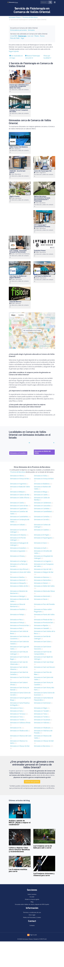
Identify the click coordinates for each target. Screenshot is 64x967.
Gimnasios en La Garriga (18, 561)
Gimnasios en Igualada (17, 551)
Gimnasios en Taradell (41, 711)
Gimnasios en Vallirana (41, 723)
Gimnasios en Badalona (41, 484)
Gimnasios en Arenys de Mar (19, 479)
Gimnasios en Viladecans (42, 728)
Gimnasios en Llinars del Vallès (20, 572)
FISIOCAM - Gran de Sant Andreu (17, 171)
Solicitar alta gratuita (32, 782)
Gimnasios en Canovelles (42, 506)
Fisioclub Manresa (15, 302)
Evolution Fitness (40, 250)
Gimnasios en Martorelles (42, 580)
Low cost (30, 36)
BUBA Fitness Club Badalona (19, 147)
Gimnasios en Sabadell (41, 628)
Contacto (32, 925)
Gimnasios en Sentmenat (42, 703)
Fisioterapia (22, 36)
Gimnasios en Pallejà (17, 615)
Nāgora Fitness (14, 196)
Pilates (36, 36)
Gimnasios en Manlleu (17, 577)
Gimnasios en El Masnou (18, 535)
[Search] (44, 2)
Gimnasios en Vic (15, 728)
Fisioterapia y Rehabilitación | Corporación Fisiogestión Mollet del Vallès (19, 86)
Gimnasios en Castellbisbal (43, 511)
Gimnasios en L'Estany (17, 556)
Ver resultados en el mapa (32, 330)
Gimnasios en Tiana (40, 714)
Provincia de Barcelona (30, 17)
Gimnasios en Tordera (41, 717)
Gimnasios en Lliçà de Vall (42, 569)
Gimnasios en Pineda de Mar (43, 620)
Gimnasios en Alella (40, 476)
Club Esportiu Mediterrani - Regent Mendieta (18, 277)
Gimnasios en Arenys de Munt (44, 479)
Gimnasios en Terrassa (17, 714)
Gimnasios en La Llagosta (42, 561)
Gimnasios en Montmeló (42, 596)
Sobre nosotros (32, 894)
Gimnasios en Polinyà (17, 623)
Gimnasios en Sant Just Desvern (44, 667)
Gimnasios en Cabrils (41, 495)
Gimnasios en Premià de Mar (19, 625)
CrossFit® (13, 36)
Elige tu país (32, 935)
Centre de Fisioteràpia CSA (42, 171)
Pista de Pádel (15, 38)
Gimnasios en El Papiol (41, 535)
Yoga (22, 38)
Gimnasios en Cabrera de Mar (19, 495)
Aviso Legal (32, 915)
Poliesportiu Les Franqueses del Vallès (19, 111)
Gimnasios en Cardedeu (41, 509)
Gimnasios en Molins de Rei (19, 586)
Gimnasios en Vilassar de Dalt (44, 741)
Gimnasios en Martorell (17, 580)
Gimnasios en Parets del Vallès (44, 615)
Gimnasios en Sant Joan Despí (43, 662)
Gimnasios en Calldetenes (42, 503)
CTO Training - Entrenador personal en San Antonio (18, 251)
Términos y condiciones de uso (32, 912)
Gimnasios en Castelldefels (19, 517)
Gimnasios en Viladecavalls (19, 731)
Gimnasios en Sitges (40, 708)
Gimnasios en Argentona (18, 484)
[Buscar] (50, 2)
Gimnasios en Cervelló (41, 520)
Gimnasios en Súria (16, 711)
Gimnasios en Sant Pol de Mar (20, 677)
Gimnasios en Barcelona (42, 746)
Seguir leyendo (14, 51)
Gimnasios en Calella (17, 503)
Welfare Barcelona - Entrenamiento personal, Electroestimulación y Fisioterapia (42, 199)
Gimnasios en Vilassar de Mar (20, 746)
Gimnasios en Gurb (40, 548)
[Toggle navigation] (55, 2)
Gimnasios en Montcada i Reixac (44, 591)
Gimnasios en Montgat (17, 596)
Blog (32, 902)
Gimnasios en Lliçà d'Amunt (19, 569)
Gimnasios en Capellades (18, 509)
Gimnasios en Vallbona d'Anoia (20, 723)
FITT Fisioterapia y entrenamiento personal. (42, 225)
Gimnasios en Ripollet (41, 625)
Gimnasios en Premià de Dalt (43, 623)
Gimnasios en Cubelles (41, 530)
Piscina (42, 36)
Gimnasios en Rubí (16, 628)
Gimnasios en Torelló (17, 720)
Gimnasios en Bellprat (17, 492)
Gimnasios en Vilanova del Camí (20, 736)
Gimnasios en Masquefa (18, 583)
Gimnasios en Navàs (40, 599)
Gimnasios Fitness (15, 17)
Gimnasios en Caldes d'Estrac (19, 498)
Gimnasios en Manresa (41, 577)
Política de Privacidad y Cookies (32, 917)
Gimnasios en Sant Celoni (42, 642)
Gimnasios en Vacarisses (42, 720)
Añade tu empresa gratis (32, 899)
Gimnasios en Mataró (41, 583)
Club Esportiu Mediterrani (42, 276)
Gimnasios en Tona (16, 717)
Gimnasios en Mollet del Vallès (44, 586)
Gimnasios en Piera (16, 620)
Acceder (32, 897)
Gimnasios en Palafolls (17, 609)
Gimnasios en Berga (40, 492)
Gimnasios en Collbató (17, 525)
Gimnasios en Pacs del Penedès (44, 604)
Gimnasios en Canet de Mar (19, 506)
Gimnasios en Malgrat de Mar (43, 572)
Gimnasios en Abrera (17, 476)
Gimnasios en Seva (16, 708)
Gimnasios (31, 30)
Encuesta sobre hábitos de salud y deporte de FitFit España (32, 904)
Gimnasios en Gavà (40, 543)
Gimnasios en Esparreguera (43, 538)
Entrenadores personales (18, 30)
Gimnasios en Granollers (18, 548)
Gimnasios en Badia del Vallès (20, 487)
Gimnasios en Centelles (41, 517)
